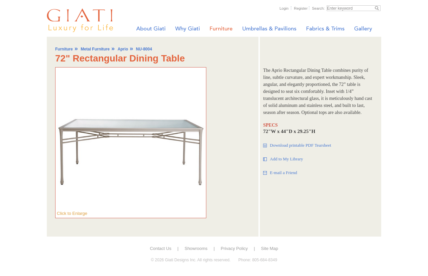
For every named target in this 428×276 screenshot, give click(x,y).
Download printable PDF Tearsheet (300, 145)
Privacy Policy (234, 248)
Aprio (123, 49)
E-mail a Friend (283, 172)
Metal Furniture (95, 49)
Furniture (64, 49)
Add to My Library (286, 158)
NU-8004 (144, 49)
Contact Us (160, 248)
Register (301, 8)
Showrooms (196, 248)
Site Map (269, 248)
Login (284, 8)
